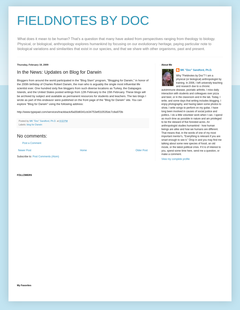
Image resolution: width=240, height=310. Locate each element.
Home (83, 150)
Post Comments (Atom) (45, 156)
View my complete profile (175, 159)
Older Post (142, 150)
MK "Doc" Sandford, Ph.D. (196, 70)
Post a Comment (31, 143)
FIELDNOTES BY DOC (83, 20)
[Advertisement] (120, 248)
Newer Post (24, 150)
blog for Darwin (34, 124)
